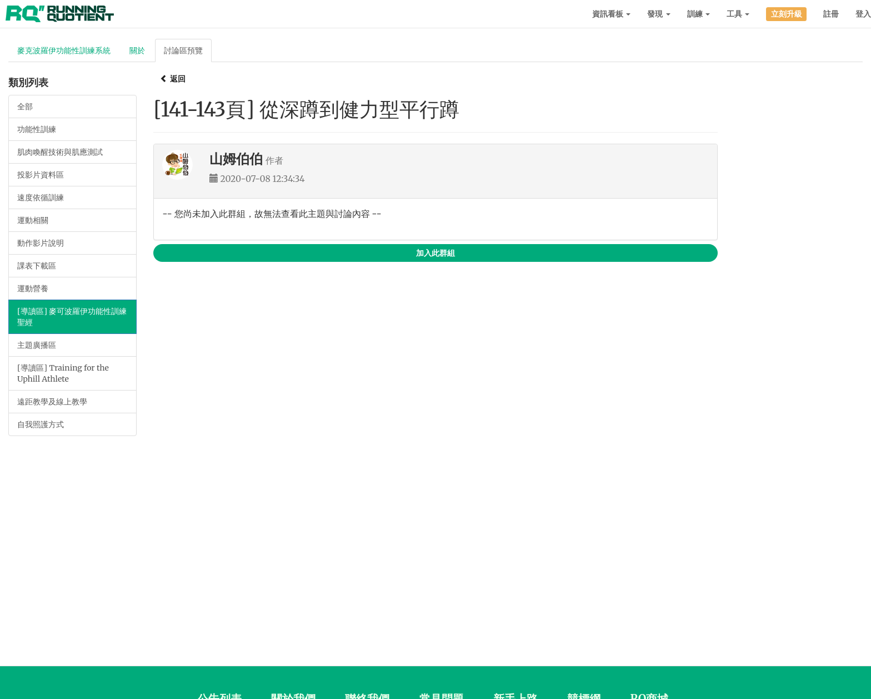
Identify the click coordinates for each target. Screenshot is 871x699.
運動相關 (32, 220)
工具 (738, 14)
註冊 (831, 14)
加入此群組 (435, 253)
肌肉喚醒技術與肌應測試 (60, 152)
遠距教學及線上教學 (52, 402)
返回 (172, 79)
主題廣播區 (36, 345)
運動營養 (32, 288)
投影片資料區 (40, 175)
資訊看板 (611, 14)
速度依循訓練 (40, 197)
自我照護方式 (40, 424)
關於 (137, 50)
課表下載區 (36, 266)
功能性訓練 (36, 129)
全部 (25, 107)
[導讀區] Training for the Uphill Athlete (63, 373)
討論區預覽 (183, 50)
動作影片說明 (40, 243)
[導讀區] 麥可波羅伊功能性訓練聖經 (72, 316)
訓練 (698, 14)
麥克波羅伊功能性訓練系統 (64, 50)
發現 (658, 14)
